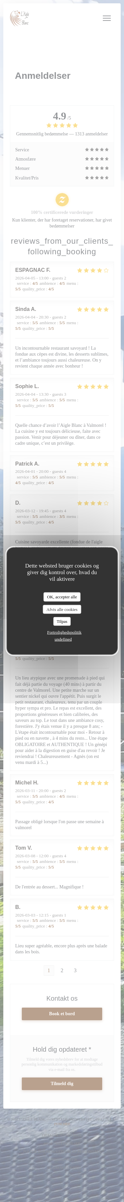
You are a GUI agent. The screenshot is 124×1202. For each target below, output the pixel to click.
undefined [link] (63, 638)
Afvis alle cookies (62, 609)
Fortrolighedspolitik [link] (64, 631)
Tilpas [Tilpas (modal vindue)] (62, 621)
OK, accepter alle (62, 596)
